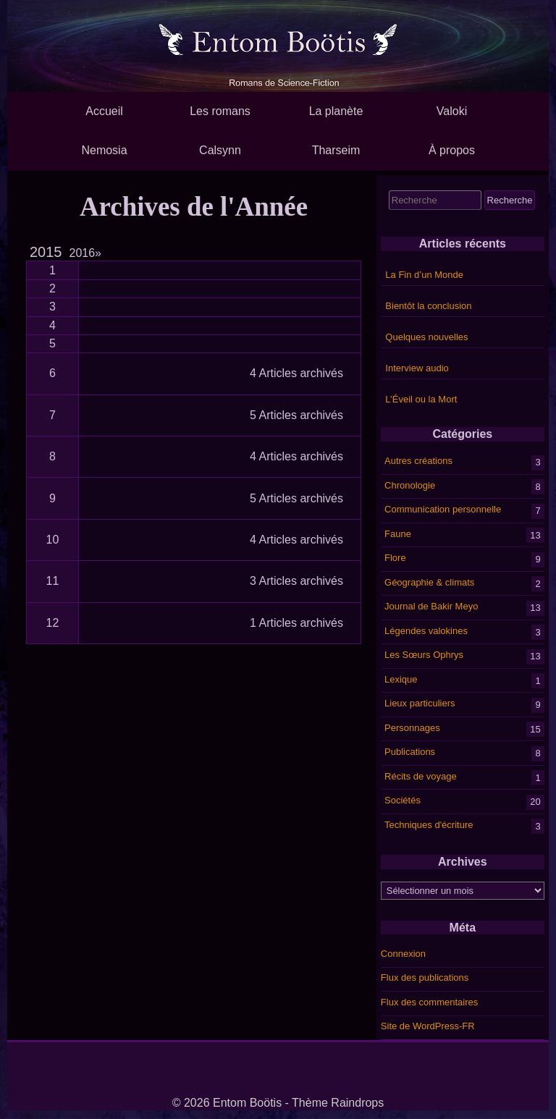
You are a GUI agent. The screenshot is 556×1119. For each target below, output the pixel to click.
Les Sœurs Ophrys (423, 654)
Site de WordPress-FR (428, 1026)
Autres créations (418, 460)
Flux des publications (424, 977)
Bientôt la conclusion (428, 305)
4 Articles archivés (296, 373)
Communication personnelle (442, 509)
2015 (46, 252)
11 (52, 581)
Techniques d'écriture (428, 824)
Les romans (220, 111)
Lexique (401, 678)
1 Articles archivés (296, 623)
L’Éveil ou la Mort (421, 399)
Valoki (452, 111)
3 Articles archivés (296, 581)
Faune (397, 533)
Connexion (403, 953)
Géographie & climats (429, 581)
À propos (452, 150)
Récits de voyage (420, 775)
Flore (395, 557)
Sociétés (402, 800)
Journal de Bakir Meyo (431, 606)
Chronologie (409, 484)
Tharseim (336, 150)
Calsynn (220, 150)
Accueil (104, 111)
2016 (86, 253)
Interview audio (416, 368)
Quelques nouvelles (426, 337)
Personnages (412, 727)
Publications (409, 751)
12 (52, 623)
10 (52, 539)
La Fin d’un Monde (424, 274)
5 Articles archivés (296, 415)
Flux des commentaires (429, 1002)
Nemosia (104, 150)
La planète (336, 111)
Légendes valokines (426, 630)
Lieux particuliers (419, 703)
